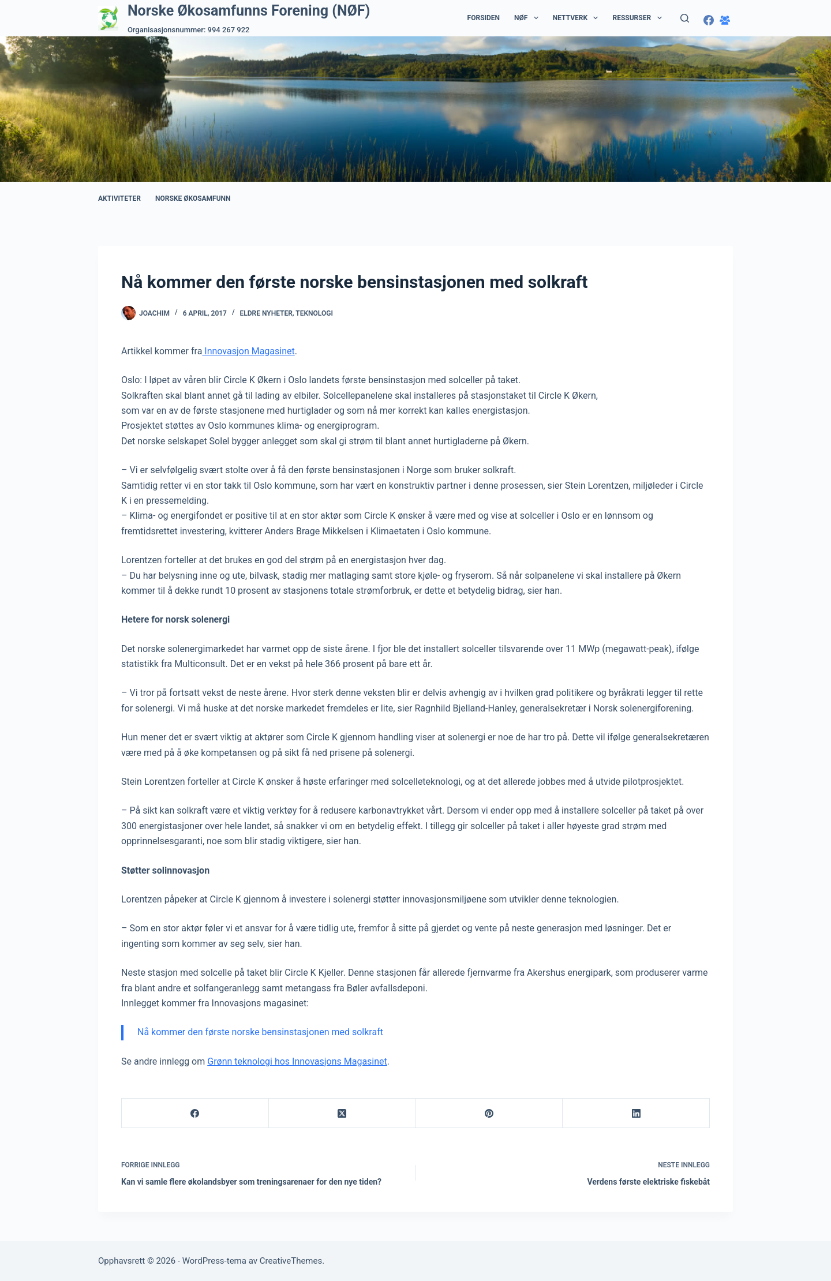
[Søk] (684, 18)
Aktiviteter (119, 198)
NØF (528, 18)
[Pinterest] (489, 1113)
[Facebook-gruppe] (725, 20)
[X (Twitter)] (342, 1113)
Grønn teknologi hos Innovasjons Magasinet (297, 1061)
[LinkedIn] (636, 1113)
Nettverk (578, 18)
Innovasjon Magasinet (248, 351)
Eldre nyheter (266, 313)
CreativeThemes (291, 1261)
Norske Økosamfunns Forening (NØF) (249, 10)
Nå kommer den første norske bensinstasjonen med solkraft (260, 1032)
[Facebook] (708, 20)
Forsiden (483, 18)
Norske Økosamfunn (193, 198)
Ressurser (639, 18)
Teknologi (314, 313)
